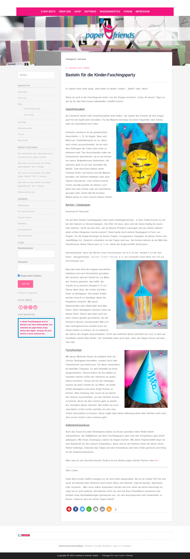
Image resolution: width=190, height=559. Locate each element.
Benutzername (25, 248)
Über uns (65, 11)
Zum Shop (29, 114)
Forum (128, 11)
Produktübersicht (32, 108)
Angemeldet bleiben (29, 276)
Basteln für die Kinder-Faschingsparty (100, 75)
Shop (77, 11)
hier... (157, 460)
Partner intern (24, 217)
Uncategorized (25, 229)
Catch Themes (126, 555)
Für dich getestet (26, 211)
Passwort (23, 262)
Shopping (22, 223)
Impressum (142, 11)
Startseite (48, 11)
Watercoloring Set (26, 192)
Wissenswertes (110, 11)
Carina (85, 68)
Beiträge (90, 11)
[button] (69, 509)
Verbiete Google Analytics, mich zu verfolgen (107, 546)
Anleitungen (23, 205)
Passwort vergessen (27, 292)
